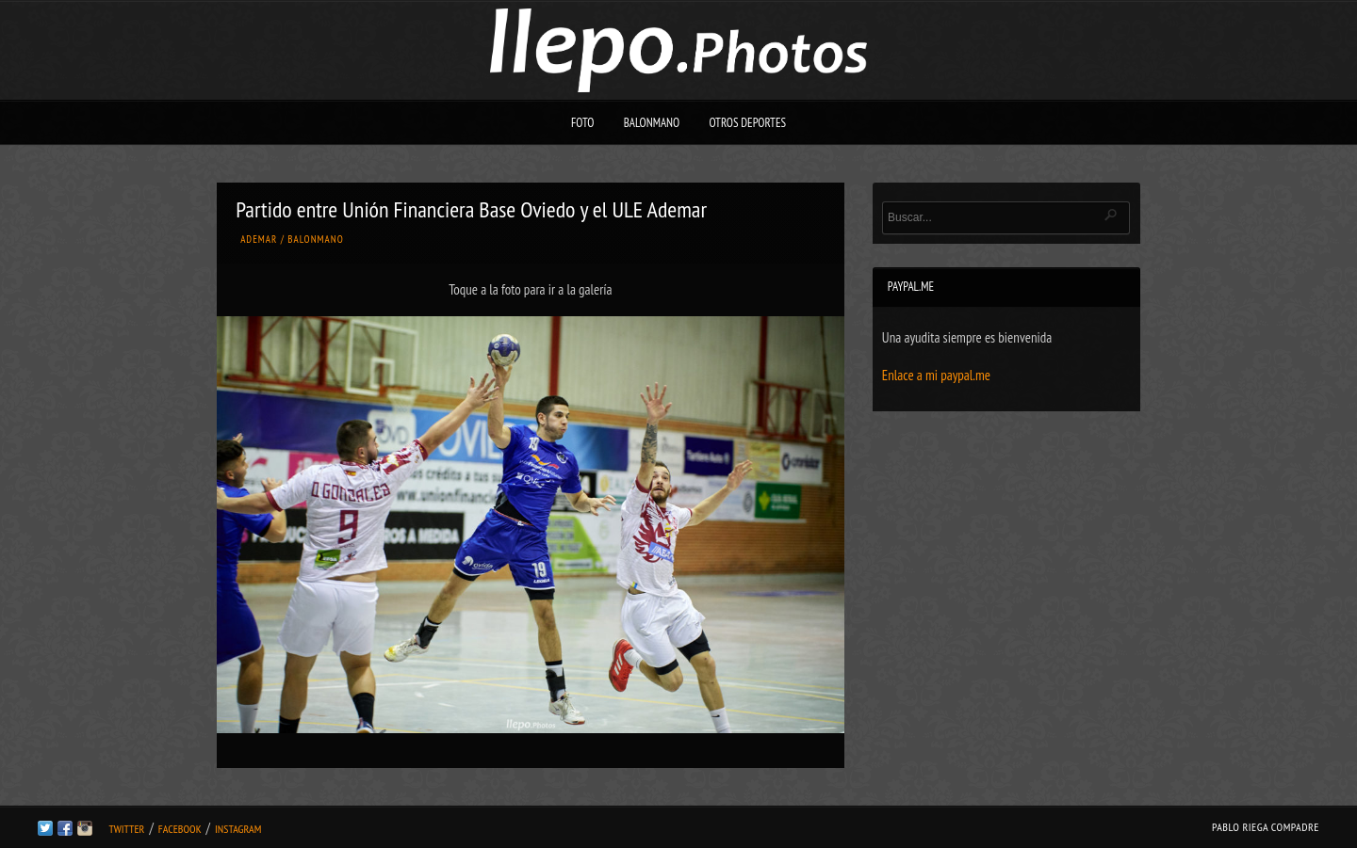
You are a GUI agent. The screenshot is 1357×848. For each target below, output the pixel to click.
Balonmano (652, 123)
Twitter (126, 829)
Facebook (180, 829)
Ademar (258, 239)
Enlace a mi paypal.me (936, 375)
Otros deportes (747, 123)
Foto (583, 123)
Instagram (238, 829)
